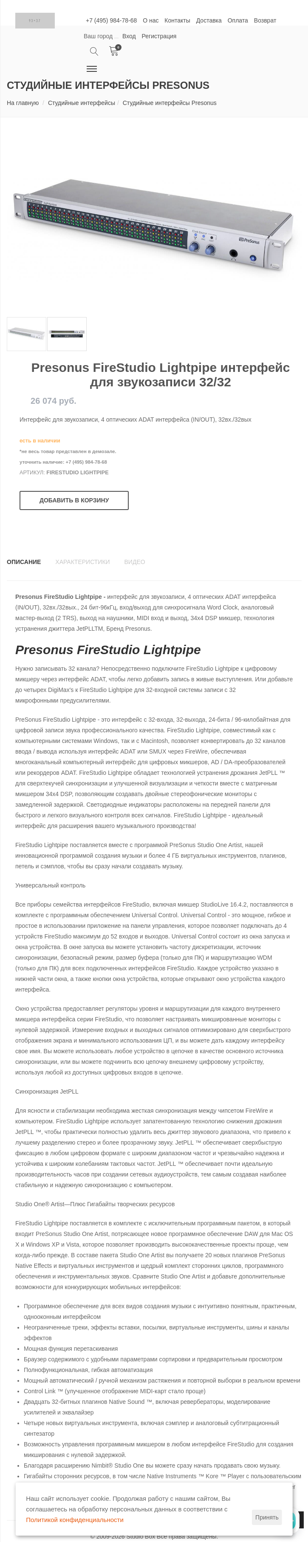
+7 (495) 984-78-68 (111, 20)
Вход (129, 36)
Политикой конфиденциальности (75, 1519)
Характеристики (82, 561)
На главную (23, 102)
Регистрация (159, 36)
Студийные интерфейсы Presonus (170, 102)
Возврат (265, 20)
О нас (150, 20)
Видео (134, 561)
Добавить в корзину (74, 500)
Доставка (209, 20)
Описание (24, 561)
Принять (267, 1517)
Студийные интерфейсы (81, 102)
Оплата (238, 20)
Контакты (177, 20)
